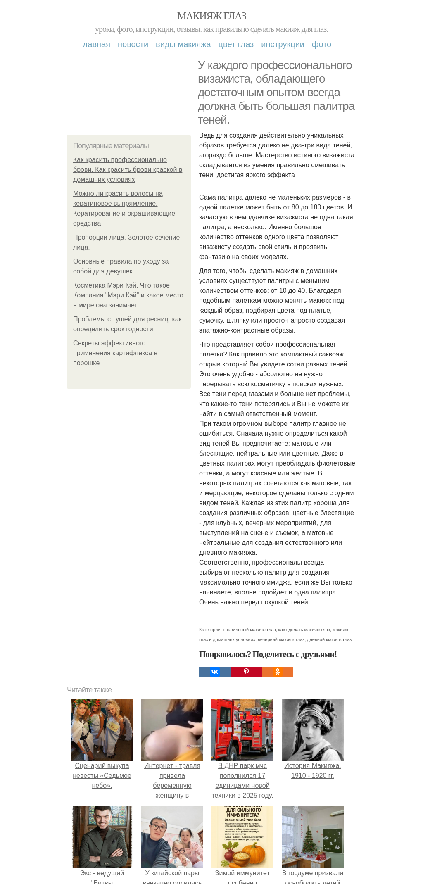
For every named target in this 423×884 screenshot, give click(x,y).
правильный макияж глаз (249, 629)
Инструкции (282, 44)
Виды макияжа (183, 44)
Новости (133, 44)
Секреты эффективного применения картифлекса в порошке (115, 353)
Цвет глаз (236, 44)
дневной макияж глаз (329, 639)
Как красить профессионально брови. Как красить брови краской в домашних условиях (127, 169)
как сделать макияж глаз (304, 629)
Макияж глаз (211, 16)
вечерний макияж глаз (281, 639)
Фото (321, 44)
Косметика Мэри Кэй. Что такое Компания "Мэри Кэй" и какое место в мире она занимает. (128, 295)
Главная (95, 44)
